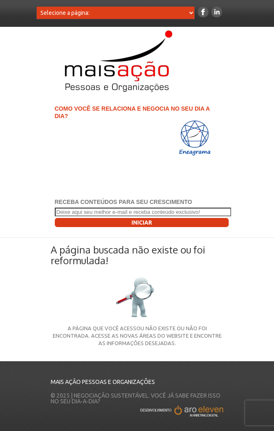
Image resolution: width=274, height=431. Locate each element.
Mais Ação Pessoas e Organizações (103, 382)
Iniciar (141, 222)
